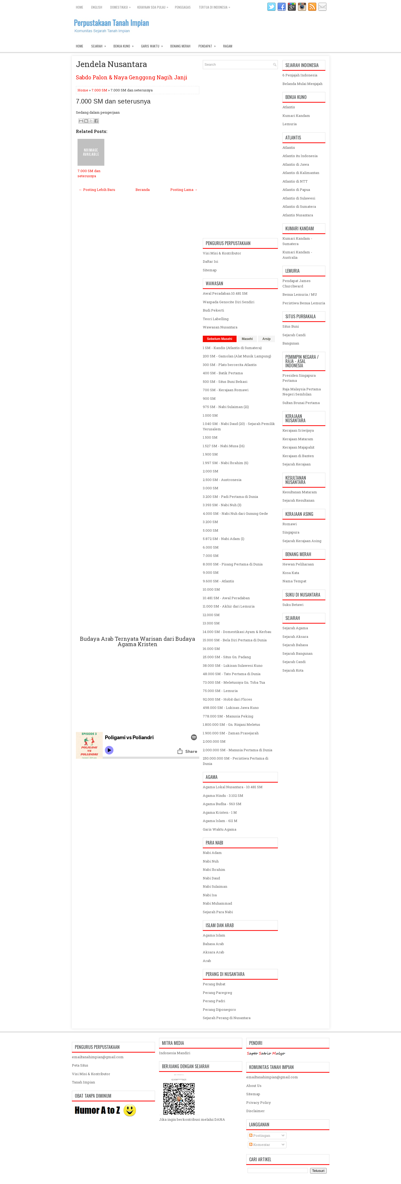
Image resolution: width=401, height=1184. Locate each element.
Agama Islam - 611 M (220, 820)
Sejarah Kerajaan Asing (301, 540)
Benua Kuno (125, 44)
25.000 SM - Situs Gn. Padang (227, 656)
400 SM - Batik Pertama (223, 373)
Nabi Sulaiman (215, 886)
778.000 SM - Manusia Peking (228, 716)
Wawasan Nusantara (220, 327)
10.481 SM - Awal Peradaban (226, 597)
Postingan (259, 1135)
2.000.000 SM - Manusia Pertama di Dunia (237, 750)
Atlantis (288, 107)
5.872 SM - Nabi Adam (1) (223, 538)
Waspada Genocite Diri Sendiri (228, 301)
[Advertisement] (137, 420)
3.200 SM (210, 521)
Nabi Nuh (211, 861)
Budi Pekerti (213, 310)
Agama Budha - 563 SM (222, 803)
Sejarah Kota (292, 670)
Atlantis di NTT (295, 181)
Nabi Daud (211, 878)
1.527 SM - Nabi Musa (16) (224, 445)
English (96, 7)
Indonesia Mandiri (174, 1052)
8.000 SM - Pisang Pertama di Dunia (233, 564)
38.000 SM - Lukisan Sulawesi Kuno (233, 665)
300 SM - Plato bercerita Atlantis (230, 364)
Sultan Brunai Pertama (301, 402)
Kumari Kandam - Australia (297, 255)
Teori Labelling (216, 318)
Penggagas (183, 7)
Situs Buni (290, 326)
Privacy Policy (258, 1102)
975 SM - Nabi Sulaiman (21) (226, 406)
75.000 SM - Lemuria (220, 690)
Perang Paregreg (217, 992)
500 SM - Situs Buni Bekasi (225, 381)
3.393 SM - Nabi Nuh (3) (222, 504)
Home (79, 7)
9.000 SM (211, 572)
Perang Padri (214, 1000)
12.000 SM (211, 614)
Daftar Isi (210, 261)
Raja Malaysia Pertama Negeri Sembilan (301, 392)
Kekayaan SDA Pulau (154, 6)
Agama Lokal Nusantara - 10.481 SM (233, 787)
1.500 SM (210, 437)
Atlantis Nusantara (297, 215)
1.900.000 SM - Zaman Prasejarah (231, 733)
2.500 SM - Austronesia (222, 479)
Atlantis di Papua (296, 189)
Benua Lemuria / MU (299, 294)
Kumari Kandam (296, 115)
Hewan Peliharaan (298, 564)
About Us (254, 1085)
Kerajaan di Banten (298, 455)
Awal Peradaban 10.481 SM (225, 293)
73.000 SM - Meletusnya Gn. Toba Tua (234, 682)
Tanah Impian (83, 1082)
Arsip (266, 339)
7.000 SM (99, 90)
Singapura (290, 532)
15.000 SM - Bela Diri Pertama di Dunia (235, 640)
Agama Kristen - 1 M (220, 812)
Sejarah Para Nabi (218, 911)
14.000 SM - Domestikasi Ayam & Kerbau (237, 631)
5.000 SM (210, 530)
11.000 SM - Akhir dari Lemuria (229, 606)
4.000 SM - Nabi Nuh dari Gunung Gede (235, 513)
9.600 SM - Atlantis (218, 581)
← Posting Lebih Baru (97, 189)
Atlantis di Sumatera (299, 206)
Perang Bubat (214, 984)
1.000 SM (210, 415)
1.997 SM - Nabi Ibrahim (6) (225, 462)
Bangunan (290, 343)
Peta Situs (80, 1065)
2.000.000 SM (214, 741)
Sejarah (100, 44)
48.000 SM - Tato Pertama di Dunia (231, 673)
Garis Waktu (153, 44)
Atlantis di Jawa (295, 164)
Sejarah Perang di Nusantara (227, 1017)
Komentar (259, 1144)
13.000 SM (211, 623)
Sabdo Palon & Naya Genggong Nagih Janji (131, 77)
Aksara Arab (213, 952)
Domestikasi (121, 6)
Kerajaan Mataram (297, 438)
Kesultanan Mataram (299, 492)
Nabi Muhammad (217, 903)
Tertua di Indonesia (216, 6)
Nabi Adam (212, 852)
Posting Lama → (184, 189)
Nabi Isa (210, 895)
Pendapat (208, 44)
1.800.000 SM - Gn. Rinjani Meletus (231, 724)
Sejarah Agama (295, 628)
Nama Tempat (294, 581)
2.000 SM (210, 471)
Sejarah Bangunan (297, 653)
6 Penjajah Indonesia (299, 75)
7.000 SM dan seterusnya (113, 101)
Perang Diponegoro (219, 1009)
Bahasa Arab (213, 943)
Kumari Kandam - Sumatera (297, 241)
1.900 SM (210, 454)
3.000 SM (210, 488)
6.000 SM (211, 547)
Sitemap (210, 270)
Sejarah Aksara (295, 636)
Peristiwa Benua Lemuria (303, 303)
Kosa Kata (290, 572)
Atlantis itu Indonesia (300, 155)
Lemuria (289, 123)
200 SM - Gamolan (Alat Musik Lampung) (237, 356)
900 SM (209, 398)
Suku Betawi (292, 604)
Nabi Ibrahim (214, 869)
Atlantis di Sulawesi (298, 198)
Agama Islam (214, 935)
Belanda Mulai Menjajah (302, 83)
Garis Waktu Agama (219, 829)
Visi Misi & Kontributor (222, 253)
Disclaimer (255, 1110)
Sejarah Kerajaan (296, 464)
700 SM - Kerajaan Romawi (225, 389)
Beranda (142, 189)
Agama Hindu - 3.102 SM (223, 795)
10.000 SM (211, 589)
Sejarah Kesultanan (298, 500)
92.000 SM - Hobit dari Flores (227, 699)
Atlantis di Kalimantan (300, 172)
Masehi (247, 339)
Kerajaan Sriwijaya (298, 430)
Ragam (227, 46)
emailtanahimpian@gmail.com (98, 1056)
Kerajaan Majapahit (298, 447)
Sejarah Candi (294, 334)
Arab (207, 960)
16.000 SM (211, 648)
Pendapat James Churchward (296, 283)
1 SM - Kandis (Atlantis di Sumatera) (232, 347)
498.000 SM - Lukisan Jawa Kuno (231, 707)
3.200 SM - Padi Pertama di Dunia (230, 496)
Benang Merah (180, 46)
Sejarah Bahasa (295, 644)
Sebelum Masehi (219, 339)
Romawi (289, 523)
